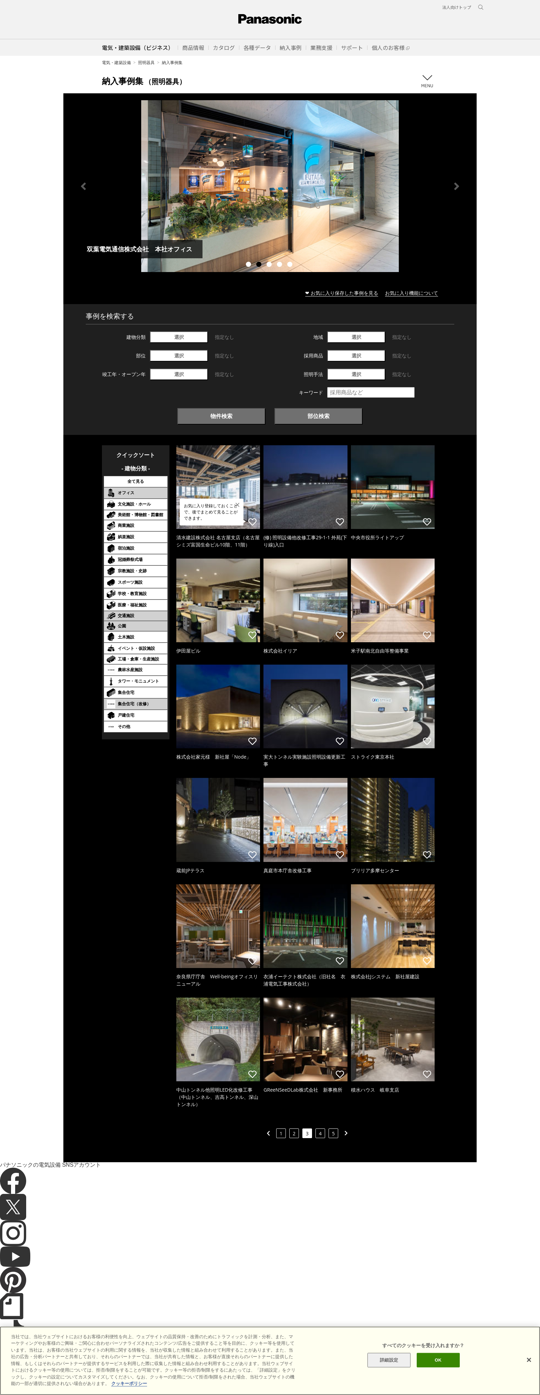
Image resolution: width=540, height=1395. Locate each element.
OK (438, 1360)
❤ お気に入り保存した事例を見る (341, 293)
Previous (83, 186)
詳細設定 (389, 1360)
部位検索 (319, 416)
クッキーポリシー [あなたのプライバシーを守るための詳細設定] (129, 1383)
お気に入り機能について (411, 293)
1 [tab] (249, 265)
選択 (179, 337)
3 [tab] (270, 265)
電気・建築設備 (116, 62)
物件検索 (221, 416)
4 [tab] (280, 265)
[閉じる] (529, 1359)
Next (457, 186)
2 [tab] (259, 265)
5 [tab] (290, 265)
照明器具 (146, 62)
